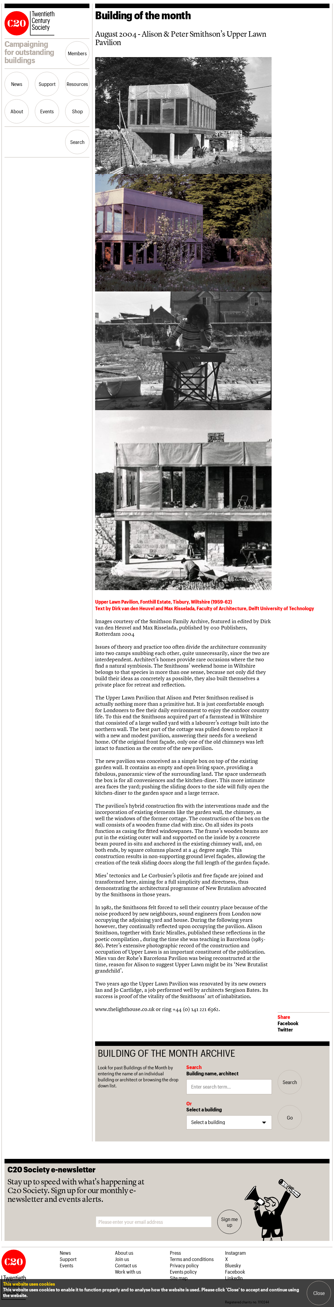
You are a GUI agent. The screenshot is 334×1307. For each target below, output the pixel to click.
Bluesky (233, 1265)
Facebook (288, 1023)
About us (124, 1253)
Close (319, 1293)
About (17, 111)
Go (290, 1117)
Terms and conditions (192, 1259)
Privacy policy (184, 1265)
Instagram (235, 1253)
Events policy (183, 1272)
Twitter (285, 1029)
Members (77, 53)
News (16, 84)
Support (47, 84)
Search (77, 142)
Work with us (128, 1272)
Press (175, 1253)
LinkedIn (234, 1278)
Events (47, 111)
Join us (122, 1259)
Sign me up (229, 1221)
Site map (179, 1278)
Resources (77, 84)
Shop (77, 111)
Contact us (126, 1265)
